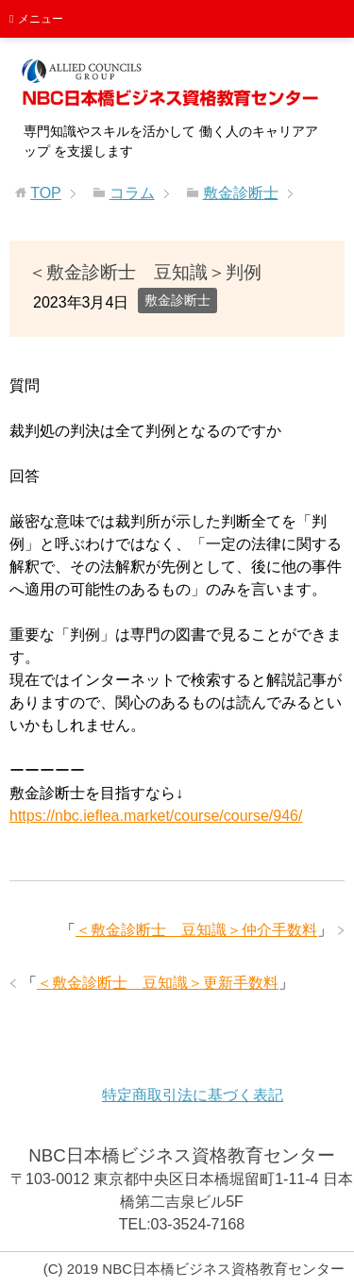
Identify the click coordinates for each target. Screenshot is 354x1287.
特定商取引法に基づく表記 (192, 1095)
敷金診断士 (177, 300)
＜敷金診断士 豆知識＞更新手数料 (157, 983)
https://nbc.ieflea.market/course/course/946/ (155, 816)
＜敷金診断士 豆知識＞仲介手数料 (196, 930)
